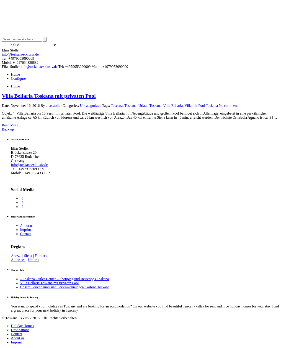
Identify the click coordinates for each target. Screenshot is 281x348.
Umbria (33, 260)
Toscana (117, 105)
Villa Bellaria (173, 105)
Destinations (20, 330)
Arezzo (16, 256)
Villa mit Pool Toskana (201, 105)
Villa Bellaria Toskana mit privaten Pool (49, 96)
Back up (8, 129)
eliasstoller (54, 105)
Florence (41, 256)
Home (15, 74)
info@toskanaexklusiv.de (20, 54)
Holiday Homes (22, 326)
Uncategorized (90, 105)
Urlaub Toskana (149, 105)
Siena (28, 256)
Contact (25, 234)
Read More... (11, 125)
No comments (229, 105)
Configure (18, 78)
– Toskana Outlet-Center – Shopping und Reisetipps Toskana (64, 279)
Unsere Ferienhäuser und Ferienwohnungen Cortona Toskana (64, 287)
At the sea (18, 260)
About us (26, 226)
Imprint (25, 230)
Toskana (130, 105)
